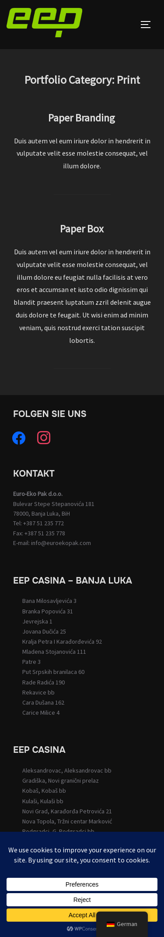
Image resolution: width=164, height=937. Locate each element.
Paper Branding (81, 118)
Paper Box (82, 228)
